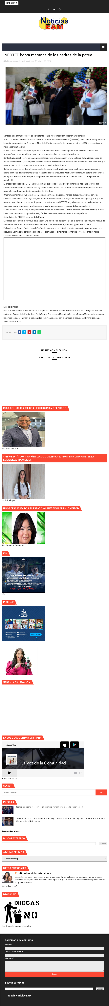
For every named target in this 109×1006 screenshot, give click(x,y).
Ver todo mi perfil (9, 886)
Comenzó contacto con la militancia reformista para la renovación (49, 807)
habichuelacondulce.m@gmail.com (34, 873)
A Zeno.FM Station (9, 778)
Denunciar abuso (11, 831)
